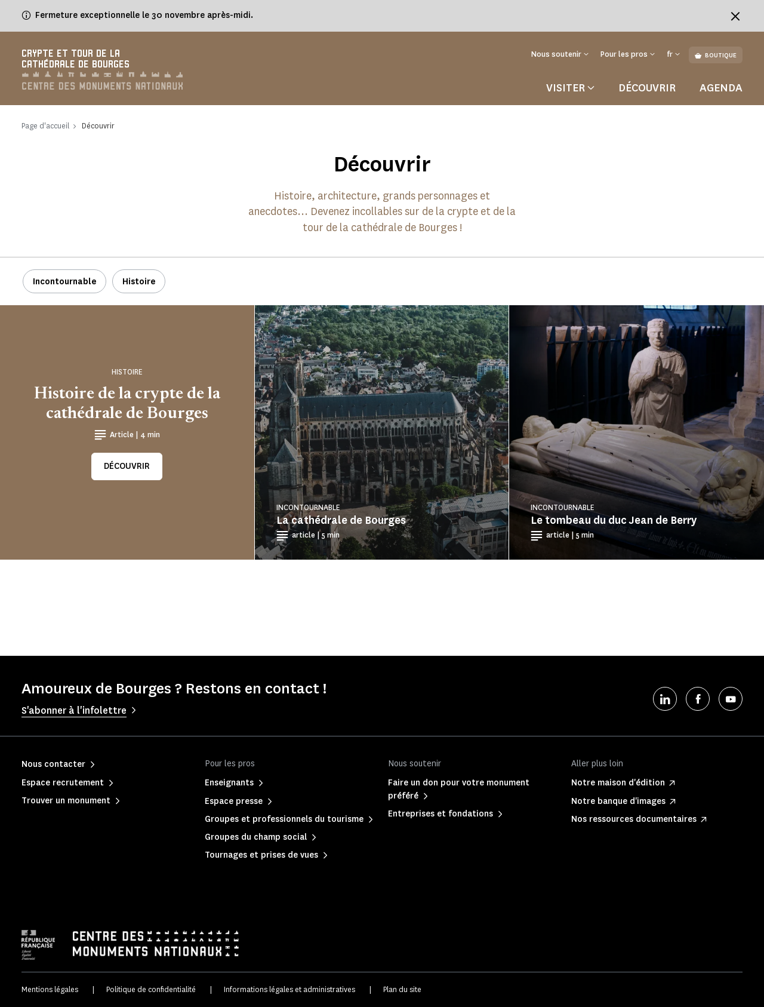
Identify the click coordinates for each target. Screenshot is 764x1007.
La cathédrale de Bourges (341, 520)
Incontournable (64, 281)
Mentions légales (49, 989)
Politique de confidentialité (151, 989)
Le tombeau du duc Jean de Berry (614, 520)
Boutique (716, 55)
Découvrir (647, 88)
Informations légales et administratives (289, 989)
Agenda (721, 88)
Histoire (138, 281)
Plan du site (402, 989)
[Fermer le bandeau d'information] (735, 16)
